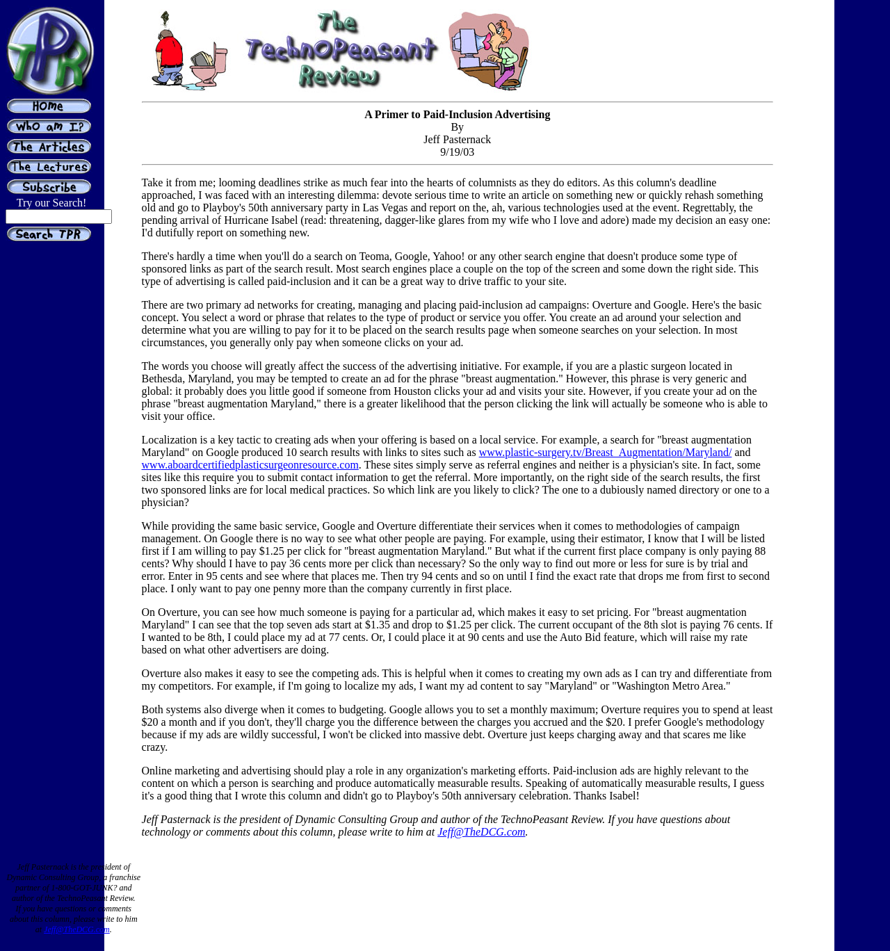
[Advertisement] (828, 304)
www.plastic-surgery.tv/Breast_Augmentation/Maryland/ (605, 452)
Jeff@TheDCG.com (481, 832)
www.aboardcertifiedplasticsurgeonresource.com (250, 465)
